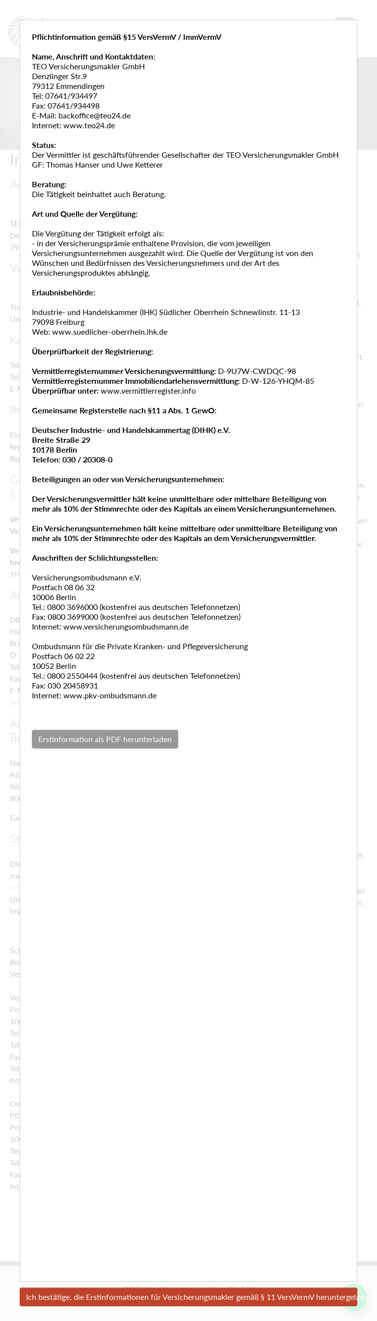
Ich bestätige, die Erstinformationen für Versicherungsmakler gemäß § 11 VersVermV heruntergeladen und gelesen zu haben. (191, 1296)
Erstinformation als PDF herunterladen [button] (105, 739)
